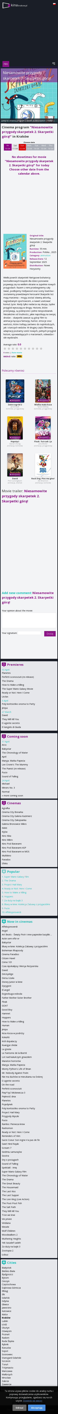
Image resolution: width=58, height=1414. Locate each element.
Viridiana (6, 1222)
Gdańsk (6, 1297)
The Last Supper (10, 1195)
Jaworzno (6, 1307)
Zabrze (5, 1381)
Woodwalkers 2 (9, 1234)
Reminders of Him (11, 1136)
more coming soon (13, 795)
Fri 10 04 (7, 147)
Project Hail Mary (13, 884)
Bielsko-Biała (8, 1271)
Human (5, 1025)
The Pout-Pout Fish (12, 1203)
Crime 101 (7, 962)
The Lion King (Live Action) (15, 1199)
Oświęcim (7, 1331)
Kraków (6, 1317)
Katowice (6, 1311)
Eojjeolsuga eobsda (12, 993)
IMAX (4, 827)
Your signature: (10, 632)
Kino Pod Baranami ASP (14, 847)
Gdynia (5, 1301)
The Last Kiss (9, 1191)
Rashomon (7, 1128)
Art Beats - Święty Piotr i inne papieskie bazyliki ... (27, 934)
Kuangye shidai (9, 1045)
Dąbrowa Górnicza (11, 1287)
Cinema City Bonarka (12, 812)
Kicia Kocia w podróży (13, 1033)
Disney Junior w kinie (12, 981)
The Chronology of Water (15, 752)
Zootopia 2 (7, 1250)
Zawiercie (6, 1384)
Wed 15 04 (43, 147)
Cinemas (14, 803)
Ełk (3, 1294)
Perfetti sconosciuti (12, 1088)
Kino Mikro (7, 839)
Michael (6, 783)
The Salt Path (9, 1207)
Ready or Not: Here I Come (16, 692)
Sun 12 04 (22, 147)
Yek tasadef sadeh (11, 1242)
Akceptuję (36, 1407)
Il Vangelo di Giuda (11, 727)
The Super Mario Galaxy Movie (17, 688)
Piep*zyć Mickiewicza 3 (13, 1092)
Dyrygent (6, 985)
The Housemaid (10, 1187)
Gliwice (5, 1304)
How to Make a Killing (13, 684)
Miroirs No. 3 (8, 787)
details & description (35, 120)
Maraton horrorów (11, 1061)
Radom (5, 1337)
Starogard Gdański (11, 1357)
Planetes (6, 672)
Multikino (6, 855)
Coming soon (17, 736)
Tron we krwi (8, 1214)
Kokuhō (6, 1037)
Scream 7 (6, 1147)
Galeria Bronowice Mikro (14, 823)
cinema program (16, 120)
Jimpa (5, 707)
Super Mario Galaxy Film (16, 876)
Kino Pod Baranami (11, 843)
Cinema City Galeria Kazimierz (17, 816)
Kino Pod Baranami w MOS (15, 851)
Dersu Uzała (8, 978)
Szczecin (6, 1361)
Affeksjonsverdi (13, 912)
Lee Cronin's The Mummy (15, 764)
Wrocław (6, 1377)
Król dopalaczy (9, 1041)
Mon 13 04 (29, 147)
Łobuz (5, 1254)
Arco (4, 744)
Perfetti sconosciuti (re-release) (18, 676)
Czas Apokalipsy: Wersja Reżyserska (20, 966)
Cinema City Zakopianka (14, 820)
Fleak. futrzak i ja (43, 441)
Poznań (6, 1334)
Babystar (6, 748)
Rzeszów (6, 1347)
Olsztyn (5, 1327)
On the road (8, 1084)
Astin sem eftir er (10, 938)
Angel (5, 930)
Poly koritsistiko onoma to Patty (18, 703)
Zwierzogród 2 (15, 404)
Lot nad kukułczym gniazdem (17, 1057)
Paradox (6, 859)
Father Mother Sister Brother (17, 997)
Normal (5, 791)
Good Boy (7, 1009)
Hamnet (6, 1013)
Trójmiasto (7, 1367)
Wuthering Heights (11, 1238)
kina (19, 5)
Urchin (5, 696)
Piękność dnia (9, 1096)
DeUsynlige (7, 974)
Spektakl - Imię (9, 1167)
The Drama (7, 680)
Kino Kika (6, 835)
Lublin (5, 1321)
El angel (6, 989)
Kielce (5, 1314)
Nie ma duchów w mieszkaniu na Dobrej (22, 1076)
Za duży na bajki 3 (13, 900)
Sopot (5, 1351)
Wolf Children (8, 1230)
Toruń (5, 1364)
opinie (3, 123)
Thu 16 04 (50, 147)
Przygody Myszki (10, 1116)
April (4, 756)
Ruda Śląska (8, 1341)
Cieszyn (5, 1281)
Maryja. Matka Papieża (13, 760)
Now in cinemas (19, 921)
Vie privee (7, 1218)
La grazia (6, 1049)
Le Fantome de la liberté (14, 1053)
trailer (50, 120)
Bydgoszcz (7, 1274)
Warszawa (7, 1371)
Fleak (4, 1001)
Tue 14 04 (36, 147)
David (15, 478)
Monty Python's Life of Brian (16, 1068)
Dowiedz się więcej (32, 1400)
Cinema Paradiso (10, 954)
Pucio (4, 772)
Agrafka (6, 808)
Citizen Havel (8, 958)
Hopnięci (15, 441)
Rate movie (17, 352)
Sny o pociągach (10, 1159)
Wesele (5, 1226)
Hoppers (8, 896)
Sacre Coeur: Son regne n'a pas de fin (21, 1140)
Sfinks (5, 863)
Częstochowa (9, 1284)
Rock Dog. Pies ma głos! (43, 478)
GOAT (5, 1005)
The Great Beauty (11, 1183)
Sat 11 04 (15, 147)
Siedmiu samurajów (12, 1151)
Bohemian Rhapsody (12, 950)
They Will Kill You (10, 719)
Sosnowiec (7, 1354)
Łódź (4, 1324)
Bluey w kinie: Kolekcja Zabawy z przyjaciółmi (27, 904)
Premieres (15, 664)
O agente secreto (11, 723)
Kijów (4, 831)
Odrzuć (19, 1407)
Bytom (5, 1277)
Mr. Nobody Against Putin (15, 1072)
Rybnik (5, 1344)
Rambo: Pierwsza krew (13, 1124)
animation (45, 255)
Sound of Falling (10, 776)
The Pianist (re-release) (14, 768)
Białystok (6, 1267)
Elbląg (5, 1291)
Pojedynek (7, 1104)
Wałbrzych (7, 1374)
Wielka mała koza (43, 404)
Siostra (5, 1155)
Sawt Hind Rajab (10, 1143)
